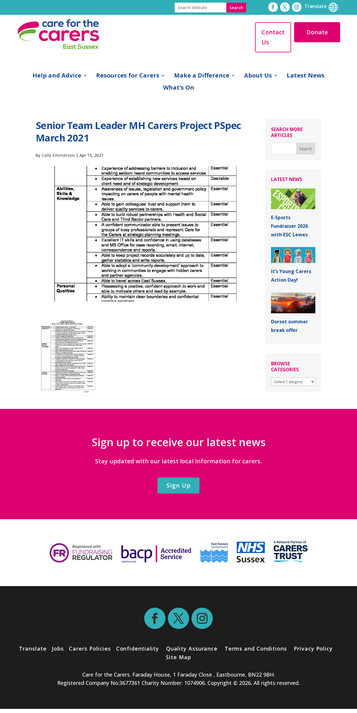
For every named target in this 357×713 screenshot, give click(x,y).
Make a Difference (201, 76)
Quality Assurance (192, 648)
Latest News (305, 76)
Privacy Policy (312, 648)
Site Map (178, 657)
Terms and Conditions (256, 648)
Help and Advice (57, 76)
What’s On (178, 88)
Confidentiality (137, 648)
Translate (32, 648)
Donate (317, 32)
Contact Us (273, 37)
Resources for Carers (127, 76)
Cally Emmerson (58, 155)
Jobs (58, 648)
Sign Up (178, 485)
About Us (258, 76)
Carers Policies (90, 648)
